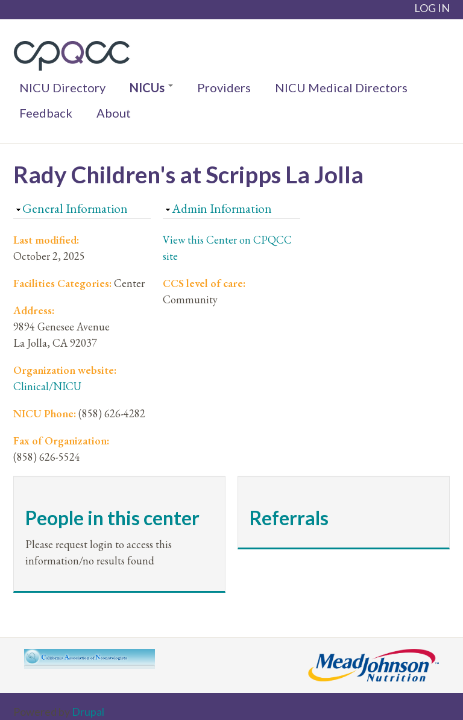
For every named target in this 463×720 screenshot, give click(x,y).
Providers (224, 87)
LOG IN (432, 7)
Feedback (45, 113)
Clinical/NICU (47, 386)
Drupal (88, 711)
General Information (75, 208)
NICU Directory (62, 87)
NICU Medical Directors (341, 87)
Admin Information (222, 208)
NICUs (151, 87)
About (113, 113)
